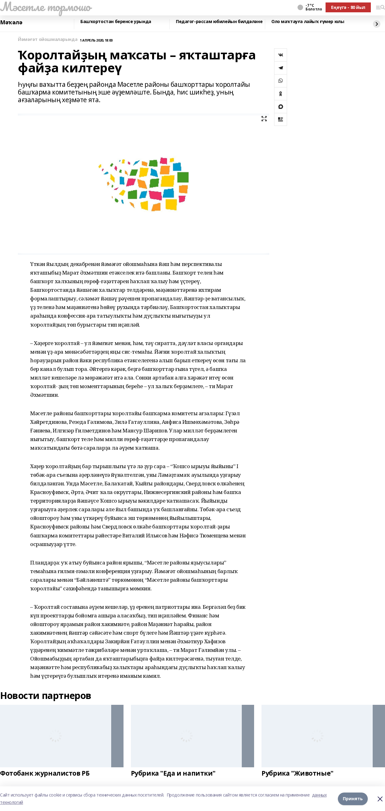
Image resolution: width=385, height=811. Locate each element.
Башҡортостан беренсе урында (115, 21)
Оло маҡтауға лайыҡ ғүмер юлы (307, 21)
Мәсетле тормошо (45, 6)
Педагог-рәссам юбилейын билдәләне (219, 21)
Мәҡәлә (11, 22)
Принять (353, 798)
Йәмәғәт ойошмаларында (47, 39)
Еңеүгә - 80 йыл (348, 7)
